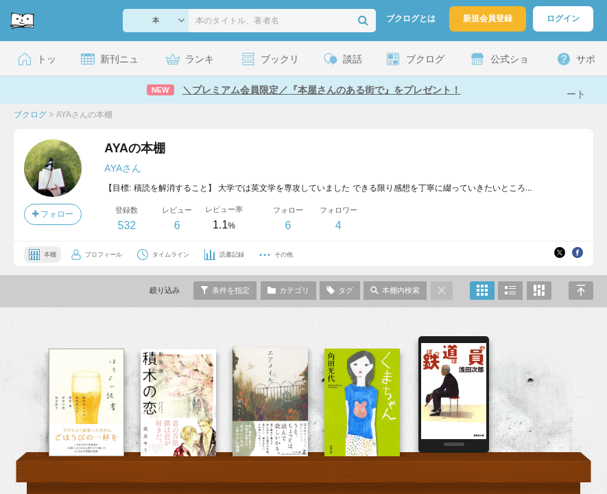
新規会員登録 (487, 18)
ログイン (563, 18)
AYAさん (122, 168)
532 (126, 225)
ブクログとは (411, 18)
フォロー (52, 214)
